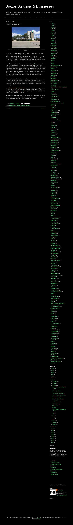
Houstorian (53, 467)
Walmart (53, 346)
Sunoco (52, 315)
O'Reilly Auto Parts (55, 251)
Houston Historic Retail (56, 464)
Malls (52, 230)
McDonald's (53, 233)
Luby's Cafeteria (54, 228)
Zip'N (52, 363)
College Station (54, 114)
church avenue (54, 99)
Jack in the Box (54, 202)
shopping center (54, 298)
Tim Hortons (53, 334)
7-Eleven (53, 47)
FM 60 (16, 105)
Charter (52, 91)
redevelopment (54, 273)
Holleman (53, 197)
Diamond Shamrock (55, 139)
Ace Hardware (54, 48)
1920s (52, 25)
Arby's (52, 55)
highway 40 (53, 192)
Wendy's (53, 354)
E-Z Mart (53, 152)
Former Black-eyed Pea (57, 397)
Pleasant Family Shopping (57, 469)
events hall (53, 160)
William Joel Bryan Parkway (57, 358)
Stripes (52, 310)
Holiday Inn (53, 195)
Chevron (53, 93)
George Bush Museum (56, 178)
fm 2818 (53, 170)
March (54, 420)
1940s (52, 28)
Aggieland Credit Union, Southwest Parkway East (58, 392)
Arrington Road (54, 57)
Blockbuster (53, 70)
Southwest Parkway (55, 306)
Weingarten (53, 349)
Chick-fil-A (53, 94)
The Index (20, 18)
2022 (52, 376)
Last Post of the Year (55, 217)
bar (52, 62)
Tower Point (53, 336)
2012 (52, 438)
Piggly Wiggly (54, 256)
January (54, 424)
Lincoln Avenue (54, 218)
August (54, 385)
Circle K (53, 107)
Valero (52, 341)
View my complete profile (61, 495)
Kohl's (52, 213)
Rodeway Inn (54, 283)
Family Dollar (54, 165)
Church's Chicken (55, 101)
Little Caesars (54, 222)
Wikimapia (53, 471)
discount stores (54, 140)
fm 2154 (53, 168)
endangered (53, 158)
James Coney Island (55, 205)
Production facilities (55, 266)
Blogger (39, 518)
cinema (52, 105)
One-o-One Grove (56, 403)
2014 (52, 434)
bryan (52, 76)
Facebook (46, 18)
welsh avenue (54, 353)
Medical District (54, 235)
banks (52, 60)
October (54, 383)
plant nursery (54, 261)
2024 (52, 372)
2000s (52, 38)
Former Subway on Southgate (58, 395)
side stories (53, 300)
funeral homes (54, 173)
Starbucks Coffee (55, 308)
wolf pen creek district (56, 361)
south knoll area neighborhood (57, 303)
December (55, 381)
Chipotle (53, 98)
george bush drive (55, 177)
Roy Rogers (53, 285)
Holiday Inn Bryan (56, 390)
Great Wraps (54, 182)
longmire (53, 225)
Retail (52, 280)
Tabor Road (53, 318)
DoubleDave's (54, 147)
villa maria (53, 343)
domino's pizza (54, 144)
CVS (52, 122)
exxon (52, 162)
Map (37, 18)
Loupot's (53, 227)
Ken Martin (53, 210)
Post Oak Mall (54, 265)
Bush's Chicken (54, 80)
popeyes (53, 263)
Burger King (53, 78)
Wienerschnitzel (54, 356)
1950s (52, 30)
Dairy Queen (54, 124)
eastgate (53, 154)
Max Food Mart (54, 232)
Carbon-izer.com (54, 18)
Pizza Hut (53, 258)
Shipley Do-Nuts (54, 296)
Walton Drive (54, 348)
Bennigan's (53, 67)
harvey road (53, 188)
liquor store (53, 220)
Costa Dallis (53, 117)
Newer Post (8, 109)
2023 (52, 374)
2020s (52, 42)
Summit (52, 313)
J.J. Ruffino (53, 200)
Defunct (52, 130)
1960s (52, 32)
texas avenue (54, 329)
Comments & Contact (29, 18)
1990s (10, 105)
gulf (52, 183)
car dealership (54, 83)
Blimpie (52, 68)
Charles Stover (54, 89)
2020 (52, 379)
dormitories (53, 145)
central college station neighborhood (59, 86)
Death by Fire (54, 129)
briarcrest (53, 75)
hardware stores (54, 187)
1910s (52, 23)
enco (52, 157)
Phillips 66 (53, 255)
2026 (52, 368)
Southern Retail (54, 474)
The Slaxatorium (54, 331)
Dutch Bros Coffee (55, 150)
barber (52, 63)
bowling (52, 71)
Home (5, 18)
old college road (54, 253)
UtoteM (52, 339)
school (52, 293)
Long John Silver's (55, 223)
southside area (54, 305)
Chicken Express (54, 96)
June (54, 415)
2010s (13, 105)
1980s (52, 35)
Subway (53, 311)
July (54, 413)
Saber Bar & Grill (21, 91)
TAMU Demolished (55, 323)
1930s (52, 27)
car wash (53, 85)
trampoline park (54, 338)
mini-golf (53, 237)
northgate (53, 250)
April (54, 418)
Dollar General (54, 142)
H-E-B (52, 185)
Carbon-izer (53, 461)
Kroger (52, 215)
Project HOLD (54, 472)
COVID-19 (53, 119)
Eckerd (52, 155)
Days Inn (53, 127)
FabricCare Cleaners (55, 163)
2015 (52, 432)
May (54, 417)
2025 (52, 370)
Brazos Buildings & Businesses (30, 6)
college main (54, 112)
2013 (52, 436)
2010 (52, 442)
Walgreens (53, 344)
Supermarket (54, 316)
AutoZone (53, 58)
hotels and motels (21, 105)
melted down (34, 63)
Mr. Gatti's (53, 240)
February (55, 422)
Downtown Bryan (55, 148)
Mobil (52, 238)
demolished (53, 134)
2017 (52, 428)
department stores (55, 137)
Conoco (52, 115)
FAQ (41, 18)
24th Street (53, 43)
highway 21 (53, 190)
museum (53, 241)
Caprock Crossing (55, 81)
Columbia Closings (55, 462)
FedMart (53, 167)
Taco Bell (53, 320)
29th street (53, 45)
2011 (52, 440)
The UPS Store (54, 333)
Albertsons (53, 50)
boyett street (54, 73)
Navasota (53, 243)
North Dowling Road (55, 247)
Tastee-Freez (54, 326)
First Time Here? (12, 18)
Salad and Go (54, 288)
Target (52, 324)
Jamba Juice (54, 203)
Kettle (52, 212)
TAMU (52, 321)
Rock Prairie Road (55, 281)
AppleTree (53, 53)
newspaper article (55, 245)
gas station (53, 175)
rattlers (52, 271)
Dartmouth (53, 125)
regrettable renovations (56, 275)
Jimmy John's (54, 207)
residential (53, 276)
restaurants (27, 105)
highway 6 (53, 193)
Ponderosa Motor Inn (56, 402)
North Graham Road (55, 248)
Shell (52, 295)
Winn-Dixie (53, 359)
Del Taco (53, 132)
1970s (52, 33)
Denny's (53, 135)
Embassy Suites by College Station (16, 88)
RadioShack (53, 270)
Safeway (53, 286)
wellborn (53, 351)
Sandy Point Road (55, 290)
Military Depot (55, 405)
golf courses (53, 180)
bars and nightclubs (55, 65)
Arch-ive (53, 466)
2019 (52, 427)
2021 (52, 378)
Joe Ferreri (53, 208)
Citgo (52, 109)
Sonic (52, 301)
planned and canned (55, 260)
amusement (53, 52)
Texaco (52, 328)
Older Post (43, 109)
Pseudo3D (60, 490)
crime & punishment (55, 120)
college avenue (54, 110)
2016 (52, 430)
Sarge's (54, 407)
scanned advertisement (56, 291)
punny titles (53, 268)
